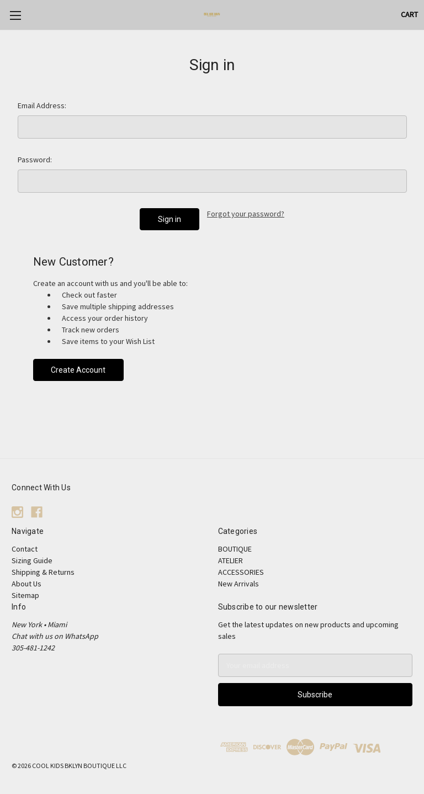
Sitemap (25, 595)
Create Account (78, 370)
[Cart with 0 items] (409, 14)
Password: (35, 160)
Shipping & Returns (43, 572)
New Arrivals (238, 584)
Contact (25, 549)
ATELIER (230, 560)
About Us (26, 584)
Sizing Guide (32, 560)
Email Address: (42, 105)
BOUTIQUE (235, 549)
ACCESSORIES (241, 572)
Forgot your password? (245, 214)
